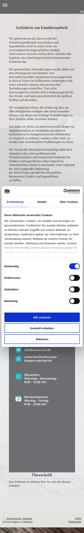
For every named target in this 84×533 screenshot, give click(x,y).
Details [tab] (42, 201)
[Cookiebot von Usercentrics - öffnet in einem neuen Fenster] (63, 191)
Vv (82, 12)
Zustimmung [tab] (15, 201)
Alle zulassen (42, 317)
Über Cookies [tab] (69, 201)
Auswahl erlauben (42, 328)
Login (78, 518)
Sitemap (27, 518)
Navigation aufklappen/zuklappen (42, 5)
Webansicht (74, 521)
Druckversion (12, 518)
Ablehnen (42, 339)
